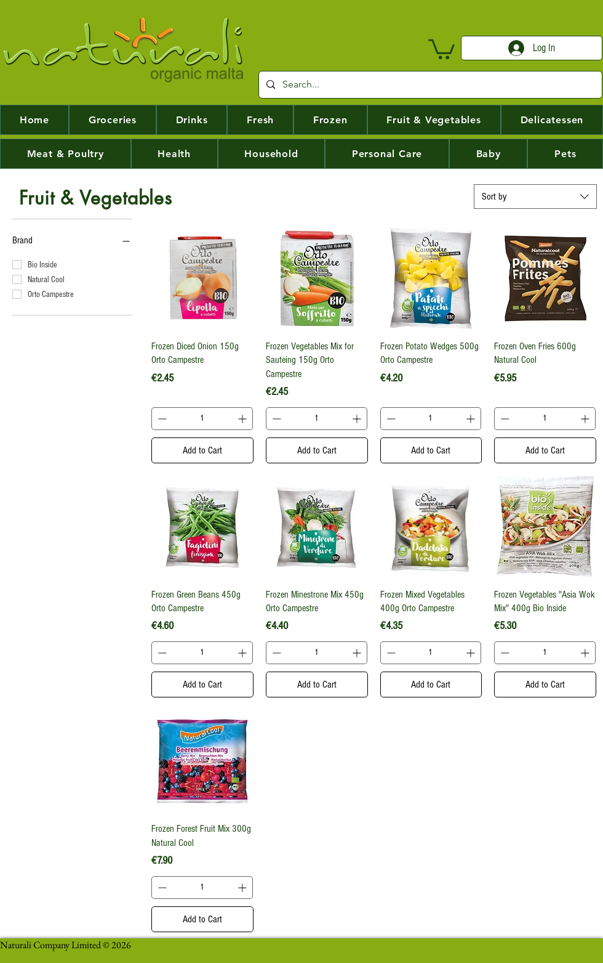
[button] (441, 48)
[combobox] (535, 196)
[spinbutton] (202, 418)
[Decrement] (161, 418)
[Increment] (243, 418)
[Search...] (429, 84)
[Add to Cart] (202, 450)
